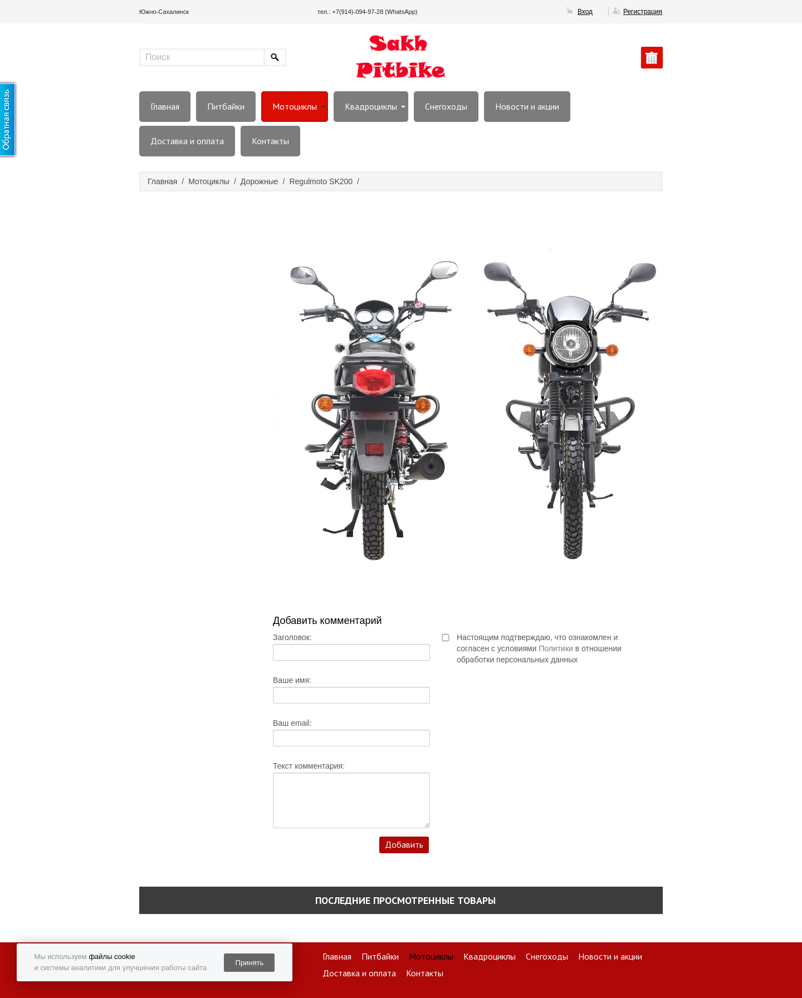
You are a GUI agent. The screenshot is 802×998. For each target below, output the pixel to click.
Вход (585, 12)
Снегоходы (446, 106)
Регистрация (642, 12)
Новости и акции (527, 106)
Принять (250, 962)
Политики (556, 648)
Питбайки (225, 106)
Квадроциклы (371, 106)
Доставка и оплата (187, 140)
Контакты (270, 140)
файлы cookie (112, 956)
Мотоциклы (294, 106)
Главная (164, 106)
